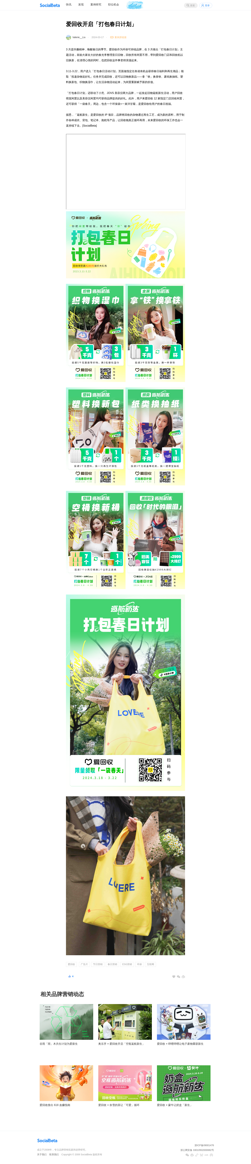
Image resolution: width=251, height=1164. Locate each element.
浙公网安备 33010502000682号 (197, 1150)
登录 (207, 5)
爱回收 (71, 964)
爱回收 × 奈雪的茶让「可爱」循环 (118, 1105)
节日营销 (98, 964)
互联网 (150, 964)
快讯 (68, 4)
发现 (81, 4)
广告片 (84, 964)
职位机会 (113, 4)
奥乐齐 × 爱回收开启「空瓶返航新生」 (121, 1043)
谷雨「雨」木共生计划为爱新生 (59, 1043)
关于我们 (42, 1154)
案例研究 (95, 4)
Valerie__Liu (79, 37)
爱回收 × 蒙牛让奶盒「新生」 (175, 1105)
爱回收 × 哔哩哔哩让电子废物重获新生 (180, 1043)
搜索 (192, 5)
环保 (139, 964)
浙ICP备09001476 (204, 1145)
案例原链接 (121, 37)
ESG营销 (127, 964)
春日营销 (112, 964)
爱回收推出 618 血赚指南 (55, 1105)
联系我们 (54, 1154)
